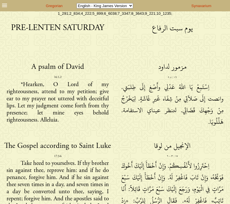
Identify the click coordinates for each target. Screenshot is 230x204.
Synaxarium (201, 6)
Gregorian (54, 6)
